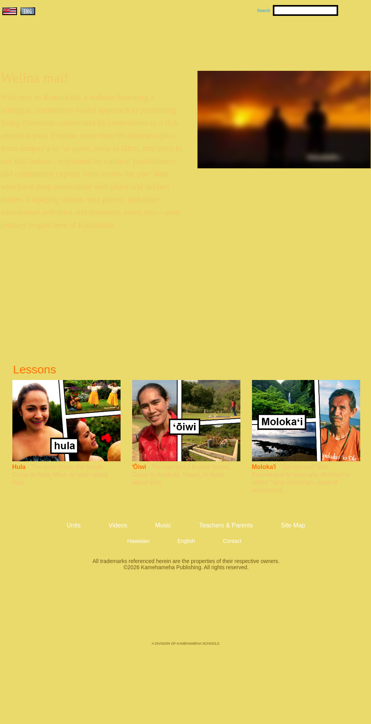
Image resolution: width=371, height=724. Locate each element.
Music (222, 39)
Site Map (293, 525)
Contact (232, 541)
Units (174, 39)
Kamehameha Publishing (185, 611)
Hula (19, 467)
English (186, 541)
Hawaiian (138, 541)
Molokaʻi (264, 467)
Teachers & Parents (323, 39)
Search (264, 10)
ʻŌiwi (139, 467)
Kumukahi (67, 49)
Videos (259, 39)
